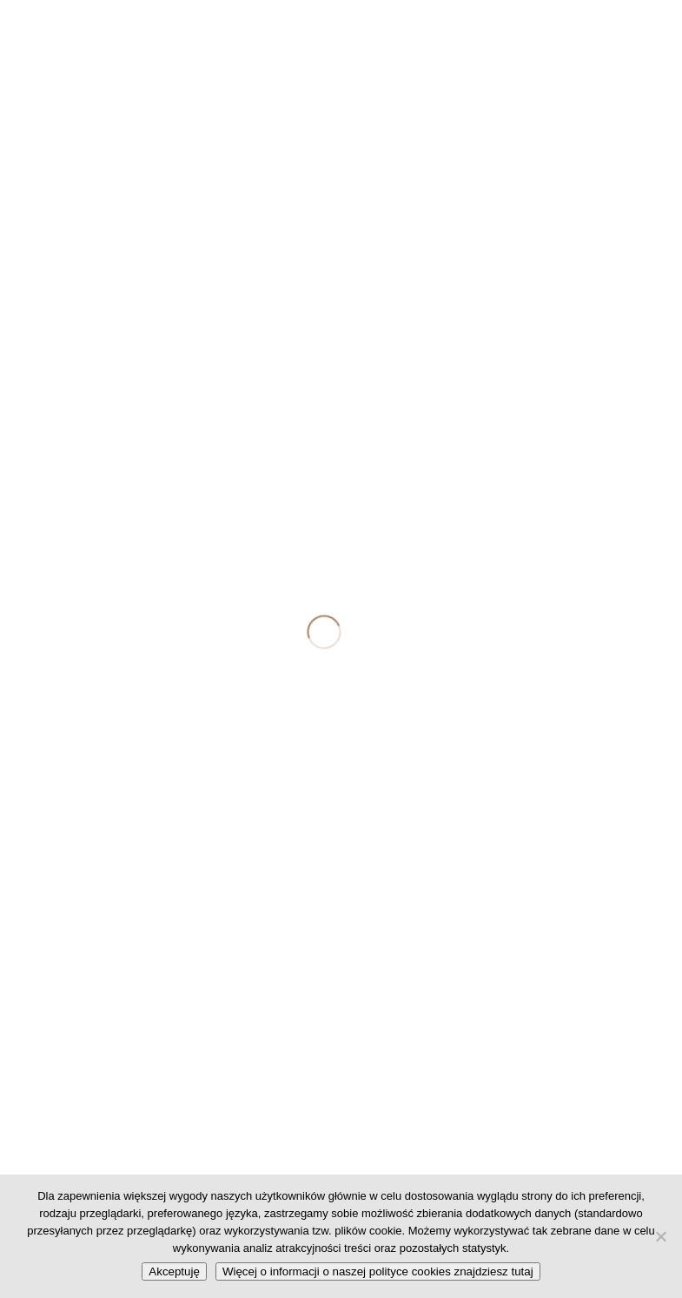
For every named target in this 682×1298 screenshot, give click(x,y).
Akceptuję (174, 1271)
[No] (660, 1236)
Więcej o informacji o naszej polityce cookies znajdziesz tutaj (377, 1271)
